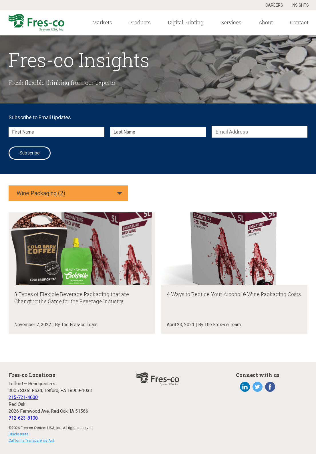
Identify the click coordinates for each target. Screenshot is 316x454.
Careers (274, 5)
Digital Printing (186, 22)
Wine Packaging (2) (41, 193)
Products (140, 22)
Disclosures (18, 434)
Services (231, 22)
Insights (300, 5)
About (266, 22)
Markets (102, 22)
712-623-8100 (23, 418)
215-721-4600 (23, 397)
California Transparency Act (31, 440)
